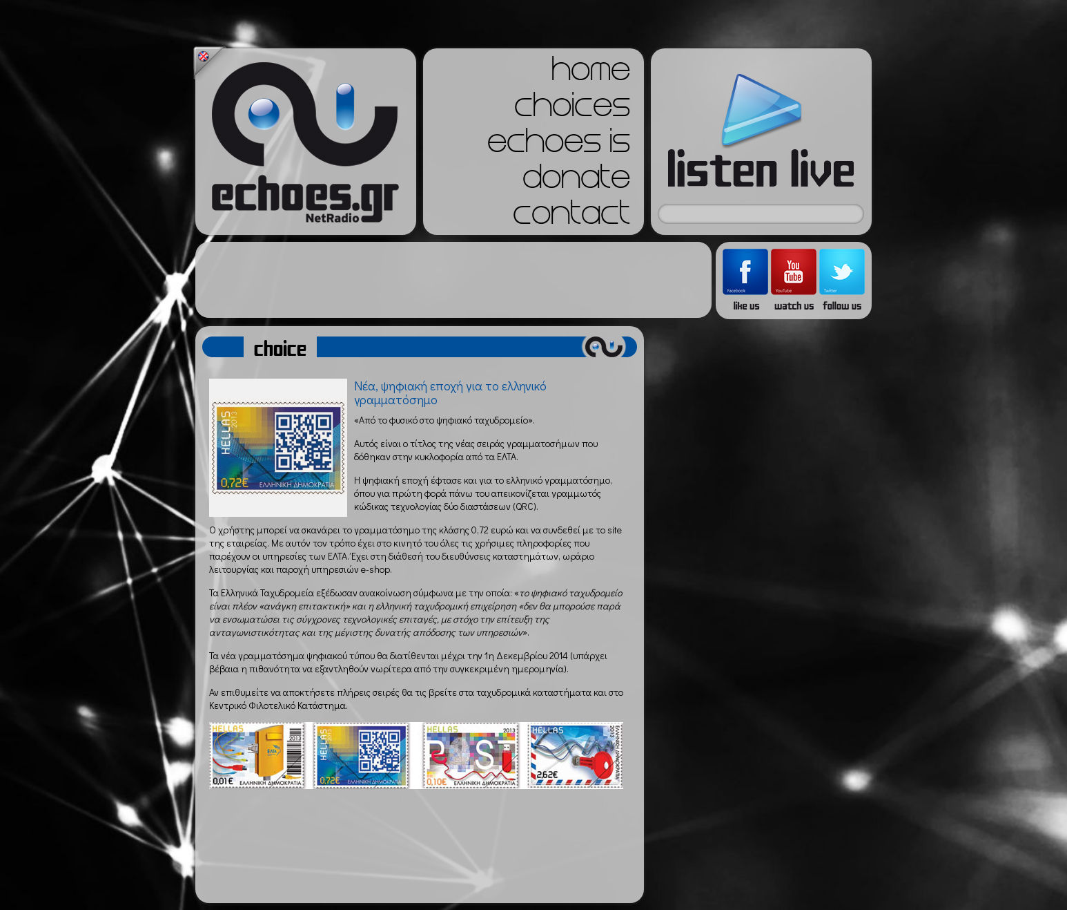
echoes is (558, 145)
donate (576, 181)
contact (571, 217)
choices (572, 109)
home (590, 73)
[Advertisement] (453, 280)
